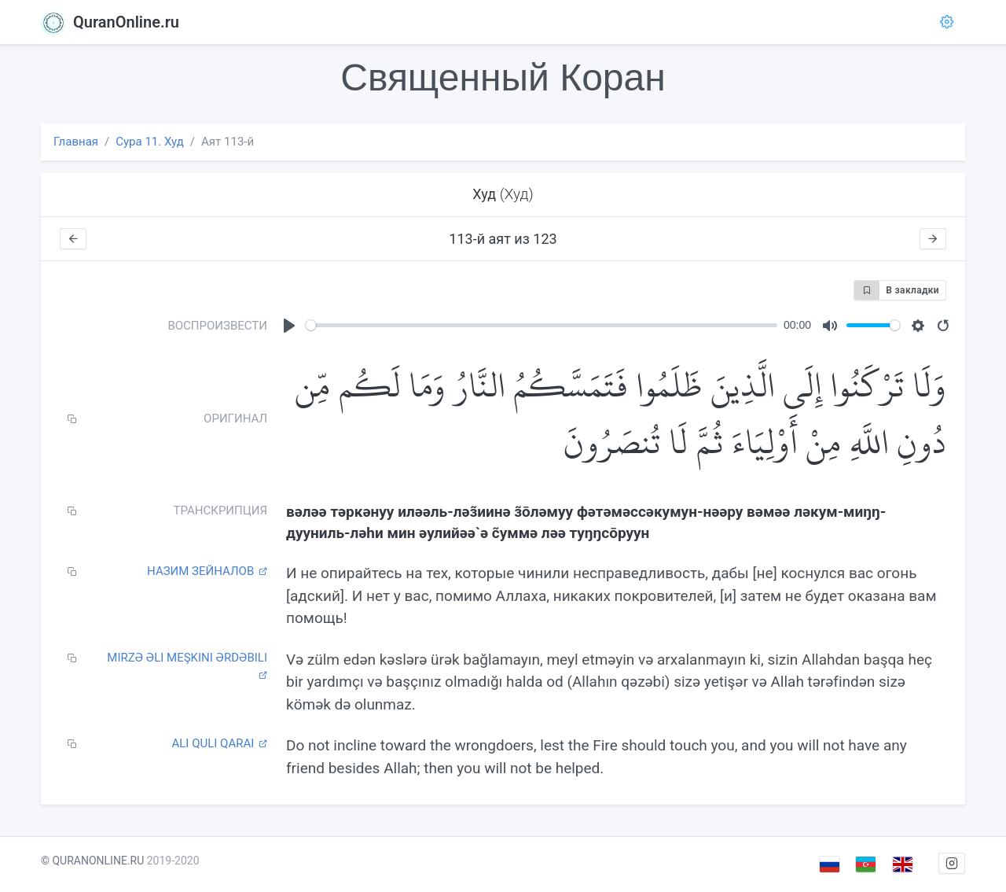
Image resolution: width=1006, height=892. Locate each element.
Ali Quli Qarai (219, 743)
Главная (75, 142)
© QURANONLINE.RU (92, 860)
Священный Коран (502, 77)
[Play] (289, 325)
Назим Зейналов (207, 571)
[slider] (541, 325)
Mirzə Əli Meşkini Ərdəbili (187, 665)
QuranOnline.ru (110, 22)
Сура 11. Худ (150, 142)
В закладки (896, 290)
